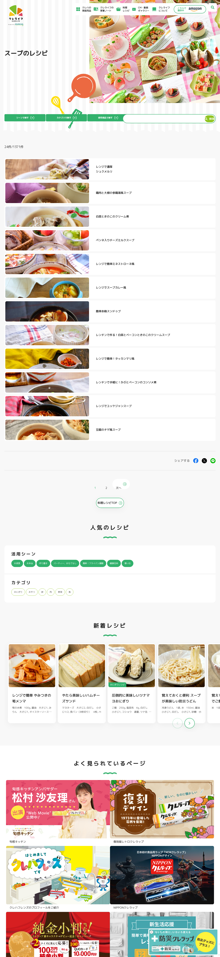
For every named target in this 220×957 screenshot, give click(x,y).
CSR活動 (128, 918)
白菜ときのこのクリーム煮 (197, 172)
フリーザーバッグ (106, 869)
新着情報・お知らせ (134, 914)
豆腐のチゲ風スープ (194, 251)
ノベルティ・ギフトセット (197, 883)
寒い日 (152, 387)
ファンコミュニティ (134, 923)
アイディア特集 (22, 911)
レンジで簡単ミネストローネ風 (125, 199)
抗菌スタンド (147, 878)
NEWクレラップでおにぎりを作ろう (83, 920)
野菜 (67, 416)
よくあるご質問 (131, 906)
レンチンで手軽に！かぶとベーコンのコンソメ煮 (54, 251)
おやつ (35, 416)
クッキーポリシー (169, 927)
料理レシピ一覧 (72, 915)
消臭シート (146, 883)
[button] (189, 548)
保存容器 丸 (103, 888)
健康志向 (136, 387)
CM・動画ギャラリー (138, 9)
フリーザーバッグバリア (110, 874)
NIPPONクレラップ (21, 883)
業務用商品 (189, 878)
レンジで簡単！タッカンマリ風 (197, 225)
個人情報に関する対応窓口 (173, 923)
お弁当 (33, 387)
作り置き (48, 387)
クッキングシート (64, 874)
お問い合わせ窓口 (132, 927)
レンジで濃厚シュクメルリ (47, 172)
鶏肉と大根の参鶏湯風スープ (125, 172)
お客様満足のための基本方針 (174, 906)
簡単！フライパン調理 (111, 387)
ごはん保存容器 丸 (107, 878)
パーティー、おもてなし (76, 387)
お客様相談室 (130, 910)
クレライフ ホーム (12, 664)
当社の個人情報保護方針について (177, 920)
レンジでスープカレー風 (197, 199)
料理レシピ (30, 664)
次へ (119, 308)
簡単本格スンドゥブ (51, 225)
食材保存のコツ (22, 906)
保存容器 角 (103, 883)
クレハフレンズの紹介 (195, 888)
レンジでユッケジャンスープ (125, 251)
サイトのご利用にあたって (173, 909)
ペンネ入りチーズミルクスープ (54, 199)
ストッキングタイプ (151, 869)
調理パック (60, 878)
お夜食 (18, 387)
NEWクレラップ (20, 869)
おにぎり (19, 416)
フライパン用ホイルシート (68, 869)
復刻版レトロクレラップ (24, 878)
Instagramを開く (55, 811)
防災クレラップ (19, 874)
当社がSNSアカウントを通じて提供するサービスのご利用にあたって (189, 915)
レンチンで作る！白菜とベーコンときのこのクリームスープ (125, 225)
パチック (187, 869)
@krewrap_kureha (88, 745)
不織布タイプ (147, 874)
